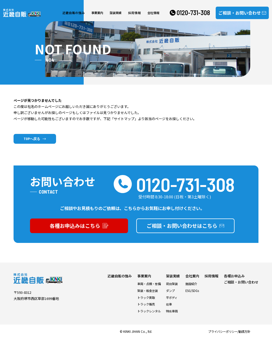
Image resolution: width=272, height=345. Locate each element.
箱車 (169, 310)
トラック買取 (146, 303)
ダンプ (170, 296)
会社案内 (192, 282)
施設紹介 (191, 290)
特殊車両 (172, 317)
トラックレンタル (149, 317)
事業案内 (95, 13)
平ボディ (171, 303)
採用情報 (132, 13)
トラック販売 (146, 310)
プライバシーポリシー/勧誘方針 (229, 337)
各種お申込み (234, 282)
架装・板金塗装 (147, 296)
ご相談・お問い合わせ (241, 288)
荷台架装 (172, 290)
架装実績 (114, 13)
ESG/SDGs (192, 296)
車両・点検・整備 (149, 290)
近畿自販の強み (73, 13)
